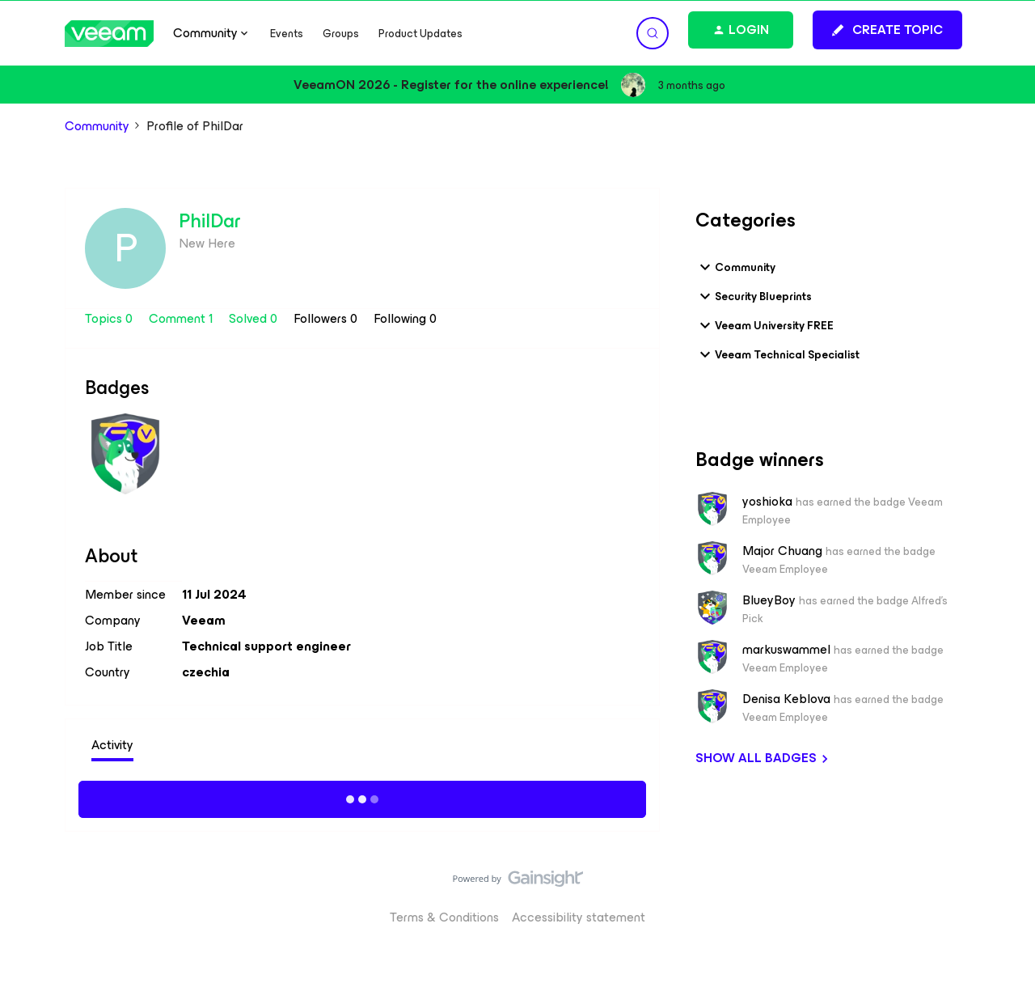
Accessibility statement (578, 917)
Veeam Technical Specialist (777, 354)
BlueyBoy (769, 600)
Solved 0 (255, 318)
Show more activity (363, 797)
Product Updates (420, 33)
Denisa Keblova (786, 699)
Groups (341, 33)
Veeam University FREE (764, 325)
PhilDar (210, 221)
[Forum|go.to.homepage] (109, 33)
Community (97, 126)
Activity (112, 745)
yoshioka (767, 501)
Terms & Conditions (444, 917)
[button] (887, 30)
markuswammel (786, 649)
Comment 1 (182, 318)
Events (286, 33)
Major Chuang (782, 551)
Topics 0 (110, 318)
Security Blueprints (753, 296)
